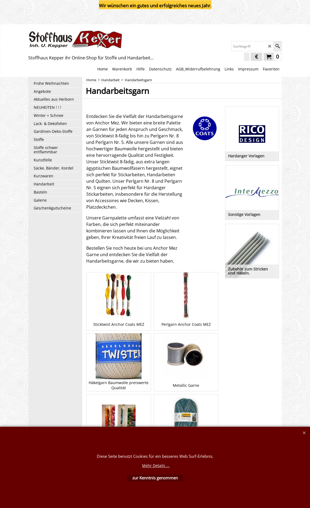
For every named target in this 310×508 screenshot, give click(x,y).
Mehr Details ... (156, 465)
